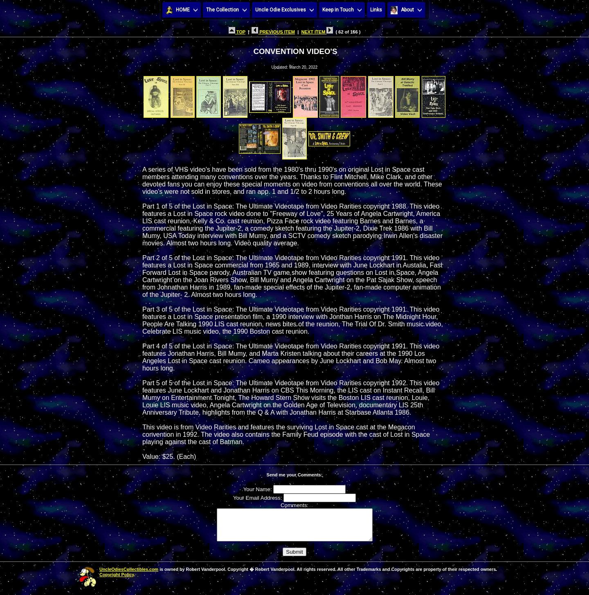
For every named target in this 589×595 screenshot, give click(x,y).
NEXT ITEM (317, 31)
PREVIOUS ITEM (273, 31)
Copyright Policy (116, 580)
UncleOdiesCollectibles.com (128, 575)
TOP (237, 31)
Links (376, 10)
